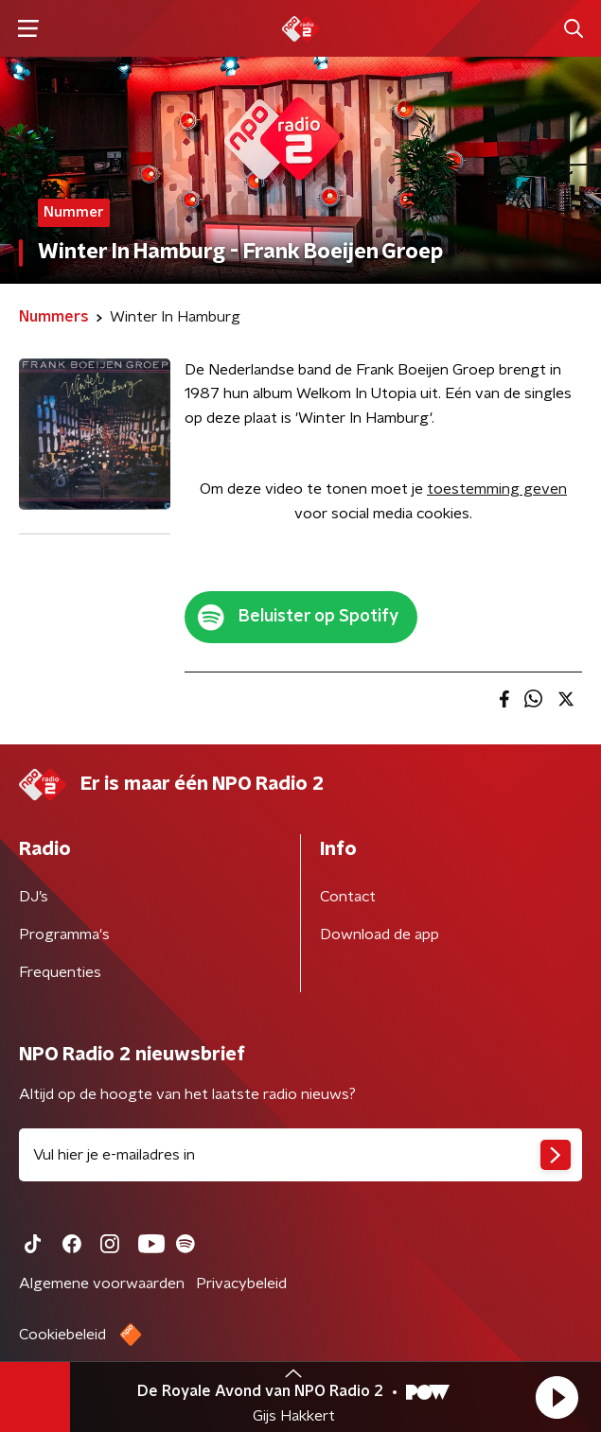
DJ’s (33, 896)
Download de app (379, 934)
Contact (348, 896)
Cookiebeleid (62, 1334)
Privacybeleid (241, 1283)
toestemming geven (497, 489)
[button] (556, 1397)
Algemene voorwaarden (102, 1283)
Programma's (64, 934)
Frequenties (60, 972)
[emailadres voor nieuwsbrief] (300, 1154)
